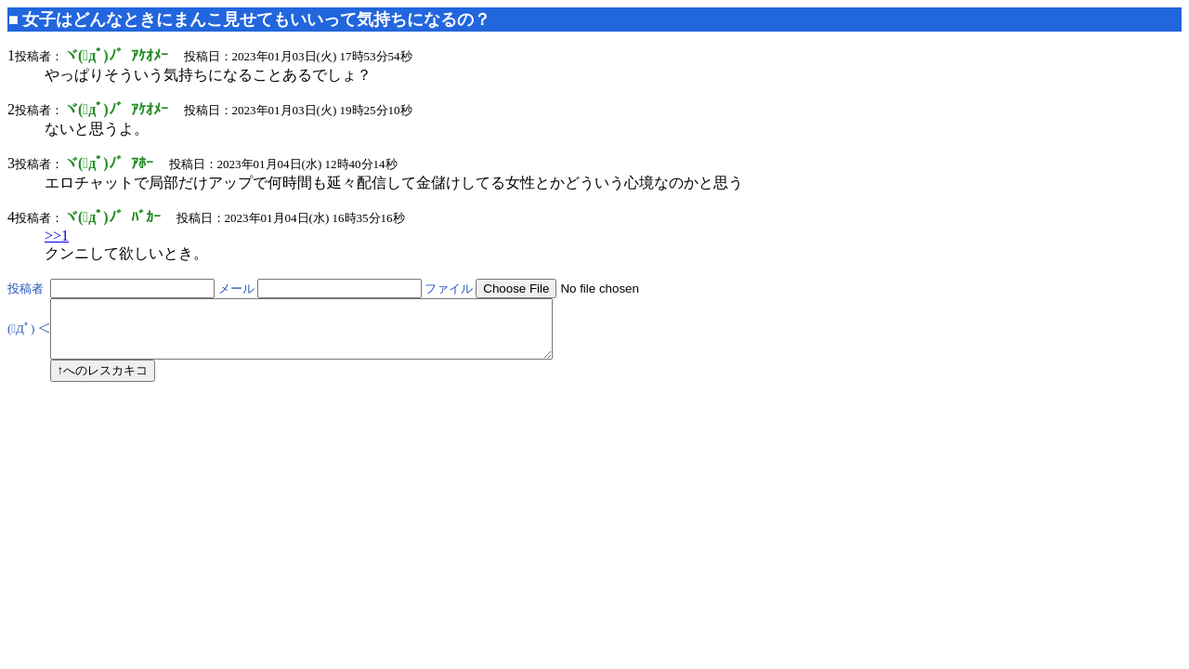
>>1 (57, 235)
